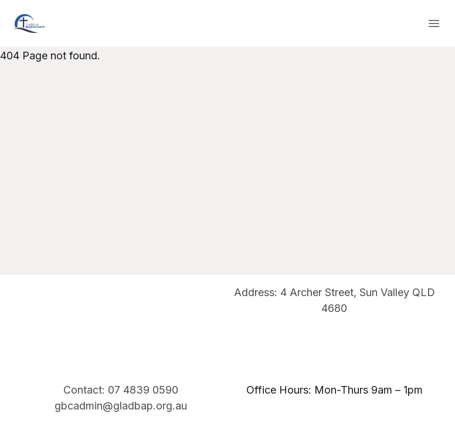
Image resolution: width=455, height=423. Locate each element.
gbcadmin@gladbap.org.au (121, 406)
